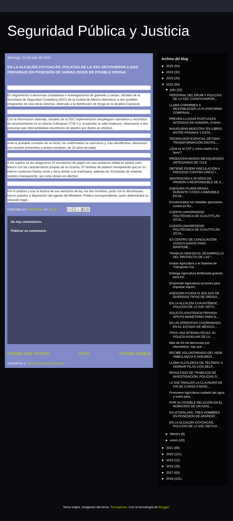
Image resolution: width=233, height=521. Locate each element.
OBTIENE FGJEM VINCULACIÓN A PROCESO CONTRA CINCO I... (194, 170)
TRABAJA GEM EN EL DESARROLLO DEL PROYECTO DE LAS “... (196, 255)
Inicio (84, 353)
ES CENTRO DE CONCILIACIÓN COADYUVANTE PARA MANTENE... (192, 243)
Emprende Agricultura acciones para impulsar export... (194, 285)
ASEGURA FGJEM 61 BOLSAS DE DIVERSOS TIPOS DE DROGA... (194, 295)
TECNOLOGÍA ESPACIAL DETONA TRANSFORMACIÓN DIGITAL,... (194, 140)
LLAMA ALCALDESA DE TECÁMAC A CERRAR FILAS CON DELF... (196, 364)
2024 (170, 72)
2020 (170, 454)
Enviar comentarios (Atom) (46, 363)
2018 (170, 466)
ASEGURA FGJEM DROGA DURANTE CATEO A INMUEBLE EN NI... (194, 192)
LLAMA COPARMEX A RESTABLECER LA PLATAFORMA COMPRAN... (195, 108)
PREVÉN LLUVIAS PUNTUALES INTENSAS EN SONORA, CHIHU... (196, 120)
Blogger (163, 507)
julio (173, 90)
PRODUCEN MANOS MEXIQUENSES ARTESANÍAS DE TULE (196, 160)
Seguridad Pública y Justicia (98, 31)
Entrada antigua (134, 353)
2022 (170, 84)
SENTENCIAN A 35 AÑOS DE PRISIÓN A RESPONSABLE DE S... (196, 180)
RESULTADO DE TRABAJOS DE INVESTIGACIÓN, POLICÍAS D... (194, 374)
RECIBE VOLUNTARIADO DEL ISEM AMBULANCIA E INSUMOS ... (195, 354)
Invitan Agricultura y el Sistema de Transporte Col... (193, 265)
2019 (170, 460)
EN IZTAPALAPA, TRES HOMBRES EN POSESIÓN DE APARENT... (194, 414)
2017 (170, 472)
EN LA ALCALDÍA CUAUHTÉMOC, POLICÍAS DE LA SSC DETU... (193, 305)
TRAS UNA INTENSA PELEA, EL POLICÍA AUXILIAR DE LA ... (192, 335)
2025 (170, 66)
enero (174, 440)
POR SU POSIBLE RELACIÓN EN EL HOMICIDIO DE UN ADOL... (196, 404)
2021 (170, 448)
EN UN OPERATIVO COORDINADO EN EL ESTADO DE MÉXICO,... (195, 325)
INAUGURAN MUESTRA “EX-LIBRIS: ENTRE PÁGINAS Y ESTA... (195, 130)
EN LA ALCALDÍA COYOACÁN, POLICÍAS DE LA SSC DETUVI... (194, 424)
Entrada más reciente (28, 353)
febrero (175, 434)
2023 (170, 78)
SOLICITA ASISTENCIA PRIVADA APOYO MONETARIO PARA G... (194, 315)
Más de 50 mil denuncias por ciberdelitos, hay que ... (189, 344)
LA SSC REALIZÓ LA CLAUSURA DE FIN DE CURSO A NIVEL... (195, 384)
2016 (170, 478)
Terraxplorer (118, 507)
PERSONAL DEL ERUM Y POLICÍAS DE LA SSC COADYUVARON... (195, 97)
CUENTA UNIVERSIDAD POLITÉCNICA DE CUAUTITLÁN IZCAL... (194, 215)
